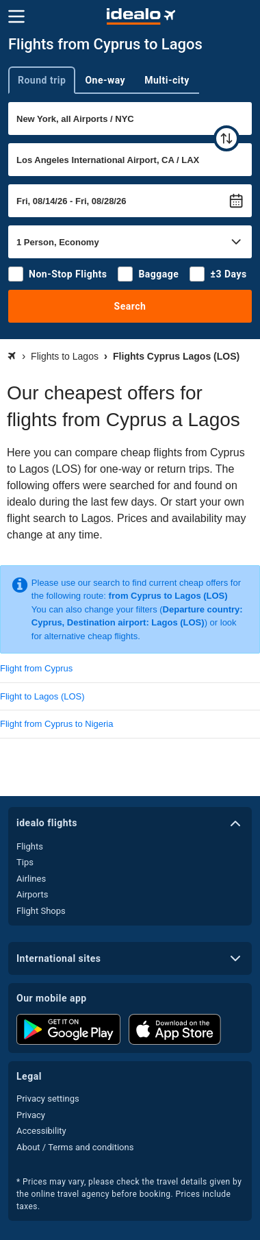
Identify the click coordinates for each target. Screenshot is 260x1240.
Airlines (31, 878)
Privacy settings (47, 1098)
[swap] (226, 138)
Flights (29, 846)
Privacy (30, 1115)
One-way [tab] (105, 80)
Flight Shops (41, 911)
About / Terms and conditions (74, 1147)
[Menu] (16, 16)
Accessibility (41, 1131)
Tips (25, 862)
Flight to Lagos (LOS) (42, 696)
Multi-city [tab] (167, 80)
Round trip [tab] (42, 80)
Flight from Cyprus (36, 668)
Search (130, 306)
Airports (32, 894)
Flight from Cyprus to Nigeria (56, 724)
